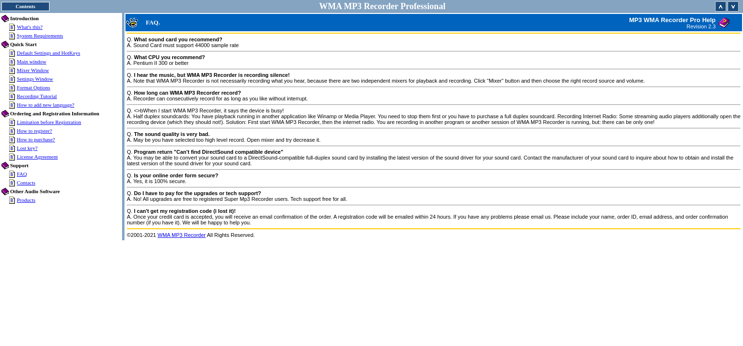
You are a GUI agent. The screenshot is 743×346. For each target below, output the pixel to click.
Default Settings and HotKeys (48, 53)
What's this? (30, 27)
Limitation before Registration (49, 122)
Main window (31, 61)
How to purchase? (36, 139)
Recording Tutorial (37, 96)
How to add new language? (45, 105)
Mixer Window (33, 70)
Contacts (26, 182)
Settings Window (35, 79)
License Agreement (37, 157)
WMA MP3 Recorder (182, 235)
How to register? (34, 131)
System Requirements (40, 35)
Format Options (33, 87)
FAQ (22, 174)
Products (26, 200)
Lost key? (27, 148)
